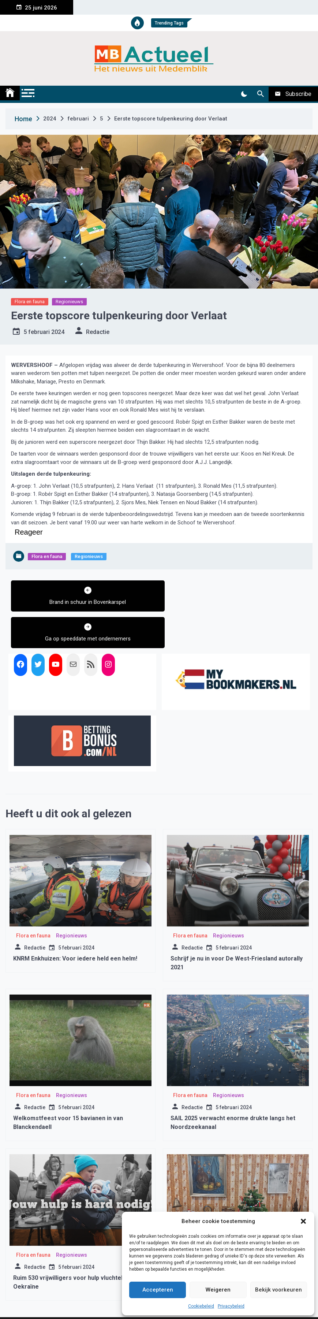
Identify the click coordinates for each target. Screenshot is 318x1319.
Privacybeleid (231, 1306)
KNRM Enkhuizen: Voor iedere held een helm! (75, 921)
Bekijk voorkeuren (278, 1289)
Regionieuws (69, 301)
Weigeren (218, 1289)
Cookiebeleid (201, 1306)
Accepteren (157, 1289)
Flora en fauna (30, 301)
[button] (303, 1221)
